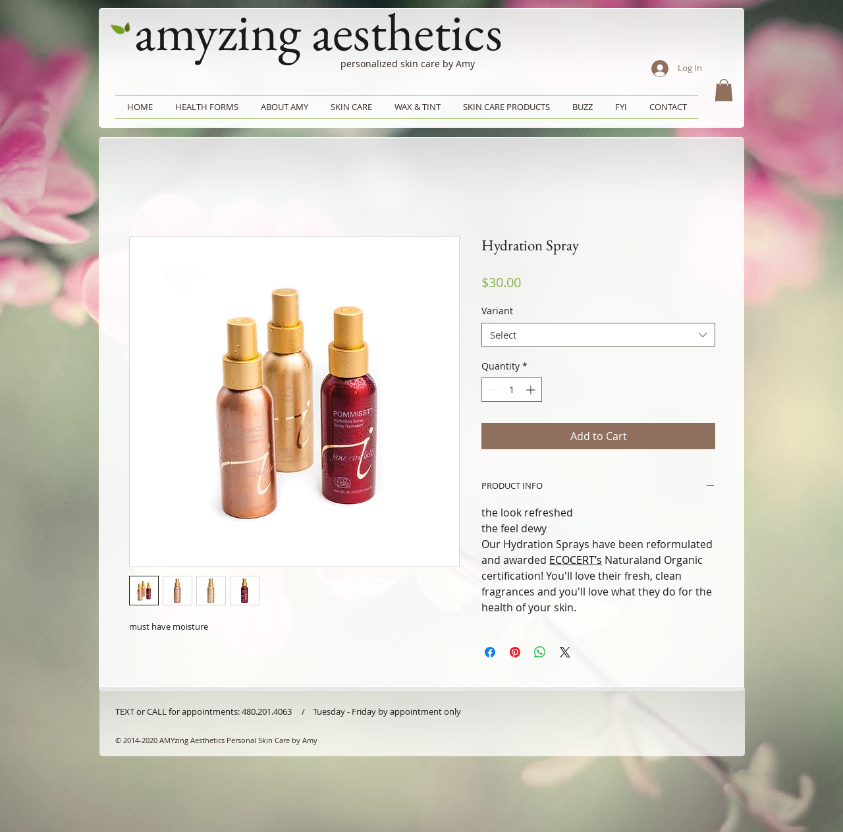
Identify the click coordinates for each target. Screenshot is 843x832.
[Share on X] (565, 652)
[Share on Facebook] (490, 652)
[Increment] (532, 389)
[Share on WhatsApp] (540, 652)
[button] (724, 90)
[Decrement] (491, 389)
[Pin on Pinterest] (515, 652)
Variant (497, 310)
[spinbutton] (512, 389)
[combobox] (598, 335)
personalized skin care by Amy (407, 63)
